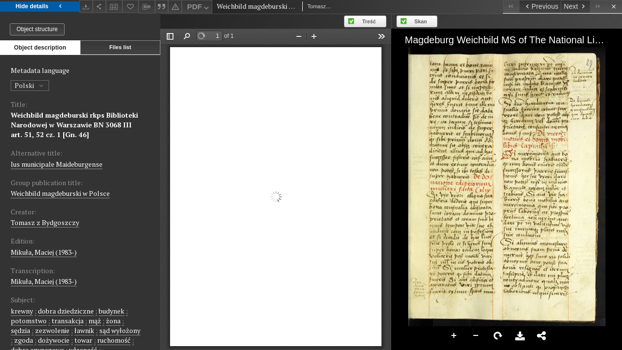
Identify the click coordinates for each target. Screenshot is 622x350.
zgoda (23, 340)
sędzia (20, 330)
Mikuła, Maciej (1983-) (44, 252)
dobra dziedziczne (66, 310)
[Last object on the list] (598, 6)
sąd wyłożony (119, 330)
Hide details (40, 6)
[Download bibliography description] (146, 7)
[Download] (86, 6)
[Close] (614, 6)
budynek (111, 310)
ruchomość (114, 340)
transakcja (68, 320)
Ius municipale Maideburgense (57, 164)
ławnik (84, 330)
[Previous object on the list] (540, 6)
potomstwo (29, 320)
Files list (120, 47)
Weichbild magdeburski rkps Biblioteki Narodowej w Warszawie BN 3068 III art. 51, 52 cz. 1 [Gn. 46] (74, 124)
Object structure (37, 29)
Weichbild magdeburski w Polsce (60, 193)
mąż (94, 320)
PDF (199, 8)
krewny (22, 310)
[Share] (99, 6)
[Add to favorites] (130, 6)
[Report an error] (175, 6)
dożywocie (53, 340)
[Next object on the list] (575, 6)
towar (83, 340)
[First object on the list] (511, 6)
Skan (421, 21)
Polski (30, 85)
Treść (369, 21)
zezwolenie (52, 330)
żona (113, 320)
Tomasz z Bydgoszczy (45, 222)
